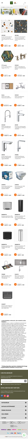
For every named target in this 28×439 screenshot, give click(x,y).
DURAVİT (3, 180)
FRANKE (16, 150)
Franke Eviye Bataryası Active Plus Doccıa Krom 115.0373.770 (20, 153)
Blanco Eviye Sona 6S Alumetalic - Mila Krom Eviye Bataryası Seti (19, 272)
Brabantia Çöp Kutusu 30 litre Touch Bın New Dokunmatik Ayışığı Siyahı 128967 (20, 213)
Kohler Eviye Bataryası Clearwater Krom (19, 93)
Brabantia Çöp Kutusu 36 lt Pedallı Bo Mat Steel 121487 (7, 212)
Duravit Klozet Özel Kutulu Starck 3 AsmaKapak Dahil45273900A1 (7, 183)
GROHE (16, 120)
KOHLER (16, 60)
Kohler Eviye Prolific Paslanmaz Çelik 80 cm (6, 93)
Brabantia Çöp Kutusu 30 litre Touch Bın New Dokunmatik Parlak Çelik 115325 (20, 243)
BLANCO (17, 269)
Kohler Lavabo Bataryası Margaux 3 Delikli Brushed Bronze (20, 63)
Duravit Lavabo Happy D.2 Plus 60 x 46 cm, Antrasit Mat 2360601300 (7, 302)
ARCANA (3, 30)
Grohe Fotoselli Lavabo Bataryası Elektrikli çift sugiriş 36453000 (6, 153)
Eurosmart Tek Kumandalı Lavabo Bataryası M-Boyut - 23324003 (20, 123)
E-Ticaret (9, 432)
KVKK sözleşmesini (6, 379)
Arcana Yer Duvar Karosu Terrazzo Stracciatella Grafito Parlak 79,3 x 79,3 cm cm (20, 34)
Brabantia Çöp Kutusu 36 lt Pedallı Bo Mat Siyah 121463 (7, 242)
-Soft (6, 432)
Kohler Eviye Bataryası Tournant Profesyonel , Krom (6, 123)
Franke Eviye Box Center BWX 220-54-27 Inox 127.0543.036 (7, 272)
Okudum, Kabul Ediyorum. (11, 380)
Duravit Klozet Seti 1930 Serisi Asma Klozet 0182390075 (20, 183)
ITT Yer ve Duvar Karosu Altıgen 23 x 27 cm (7, 63)
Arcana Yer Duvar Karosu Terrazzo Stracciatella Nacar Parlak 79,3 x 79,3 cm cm (7, 34)
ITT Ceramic (4, 60)
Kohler (3, 90)
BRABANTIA (4, 210)
